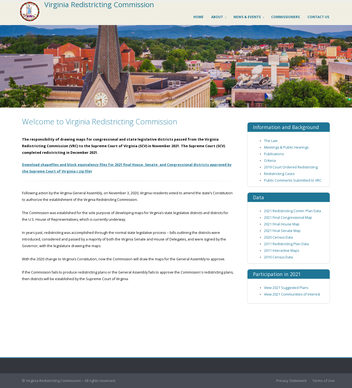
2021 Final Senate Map (282, 230)
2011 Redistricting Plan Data (286, 244)
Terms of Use (323, 380)
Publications (274, 154)
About (217, 17)
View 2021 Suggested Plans (286, 287)
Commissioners (285, 17)
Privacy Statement (291, 380)
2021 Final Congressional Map (288, 217)
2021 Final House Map (281, 224)
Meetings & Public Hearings (286, 147)
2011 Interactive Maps (281, 250)
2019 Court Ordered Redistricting (291, 167)
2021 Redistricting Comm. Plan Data (292, 211)
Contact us (318, 17)
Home (198, 17)
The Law (270, 140)
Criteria (270, 160)
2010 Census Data (278, 257)
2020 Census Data (278, 237)
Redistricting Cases (279, 173)
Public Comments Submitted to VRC (292, 180)
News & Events (247, 17)
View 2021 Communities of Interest (292, 294)
